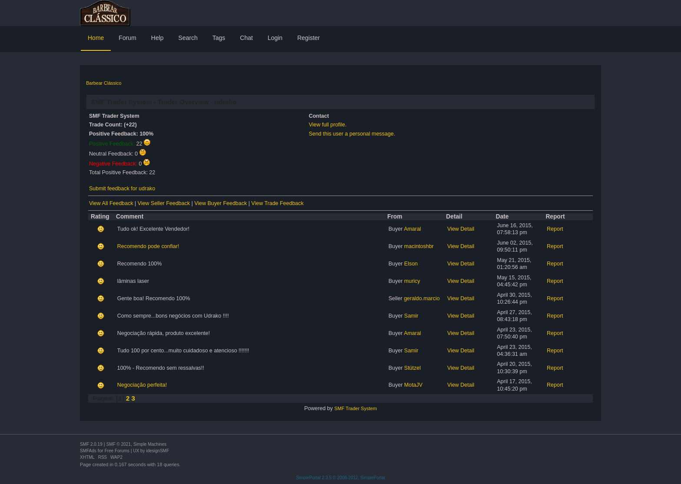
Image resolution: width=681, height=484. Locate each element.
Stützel (412, 368)
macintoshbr (419, 246)
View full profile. (328, 125)
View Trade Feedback (277, 203)
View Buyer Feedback (220, 203)
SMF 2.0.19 (91, 444)
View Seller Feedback (164, 203)
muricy (412, 281)
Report (555, 229)
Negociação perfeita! (142, 385)
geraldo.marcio (422, 298)
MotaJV (413, 385)
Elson (411, 264)
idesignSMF (157, 450)
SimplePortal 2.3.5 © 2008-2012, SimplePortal (340, 477)
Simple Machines (149, 444)
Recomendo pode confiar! (148, 246)
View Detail (460, 229)
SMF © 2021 (118, 444)
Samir (411, 316)
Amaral (412, 229)
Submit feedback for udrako (122, 189)
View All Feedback (111, 203)
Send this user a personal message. (352, 134)
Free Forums (117, 450)
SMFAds (88, 450)
